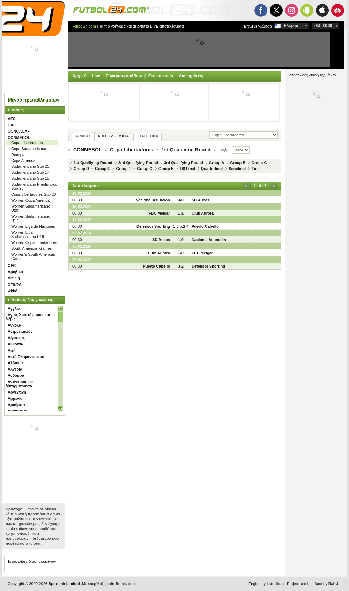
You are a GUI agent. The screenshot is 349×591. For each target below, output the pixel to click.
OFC (12, 265)
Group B (237, 162)
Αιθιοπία (15, 344)
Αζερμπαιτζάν (20, 331)
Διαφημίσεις (191, 76)
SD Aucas (200, 200)
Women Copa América (30, 200)
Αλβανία (15, 363)
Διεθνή (18, 110)
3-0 (181, 200)
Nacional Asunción (152, 200)
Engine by (266, 584)
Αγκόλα (14, 325)
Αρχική (79, 76)
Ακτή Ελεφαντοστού (26, 356)
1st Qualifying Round (186, 149)
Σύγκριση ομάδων (124, 76)
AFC (12, 119)
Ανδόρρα (16, 375)
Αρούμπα (16, 405)
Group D (81, 168)
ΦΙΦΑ (13, 291)
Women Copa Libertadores (34, 242)
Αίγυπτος (16, 338)
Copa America (23, 160)
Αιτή (12, 350)
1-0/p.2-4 (181, 226)
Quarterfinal (212, 168)
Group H (166, 168)
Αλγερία (15, 369)
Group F (123, 168)
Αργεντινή (17, 392)
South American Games (31, 248)
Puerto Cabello (205, 226)
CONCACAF (19, 131)
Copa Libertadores (27, 143)
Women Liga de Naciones (33, 226)
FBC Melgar (159, 213)
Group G (145, 168)
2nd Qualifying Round (138, 162)
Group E (102, 168)
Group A (216, 162)
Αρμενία (15, 398)
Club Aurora (203, 213)
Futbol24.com (84, 26)
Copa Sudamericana (28, 149)
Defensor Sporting (153, 226)
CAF (12, 125)
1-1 (181, 213)
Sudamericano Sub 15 (30, 178)
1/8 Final (187, 168)
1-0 (181, 240)
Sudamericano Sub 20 (30, 166)
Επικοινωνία (160, 76)
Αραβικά (15, 272)
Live (96, 76)
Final (256, 168)
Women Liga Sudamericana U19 (27, 234)
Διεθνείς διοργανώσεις (32, 300)
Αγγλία (14, 308)
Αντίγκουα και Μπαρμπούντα (19, 384)
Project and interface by (312, 584)
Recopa (17, 154)
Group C (259, 162)
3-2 (181, 266)
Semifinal (237, 168)
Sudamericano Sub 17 (30, 172)
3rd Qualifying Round (183, 162)
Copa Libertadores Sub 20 (33, 194)
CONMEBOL (19, 137)
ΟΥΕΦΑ (15, 284)
